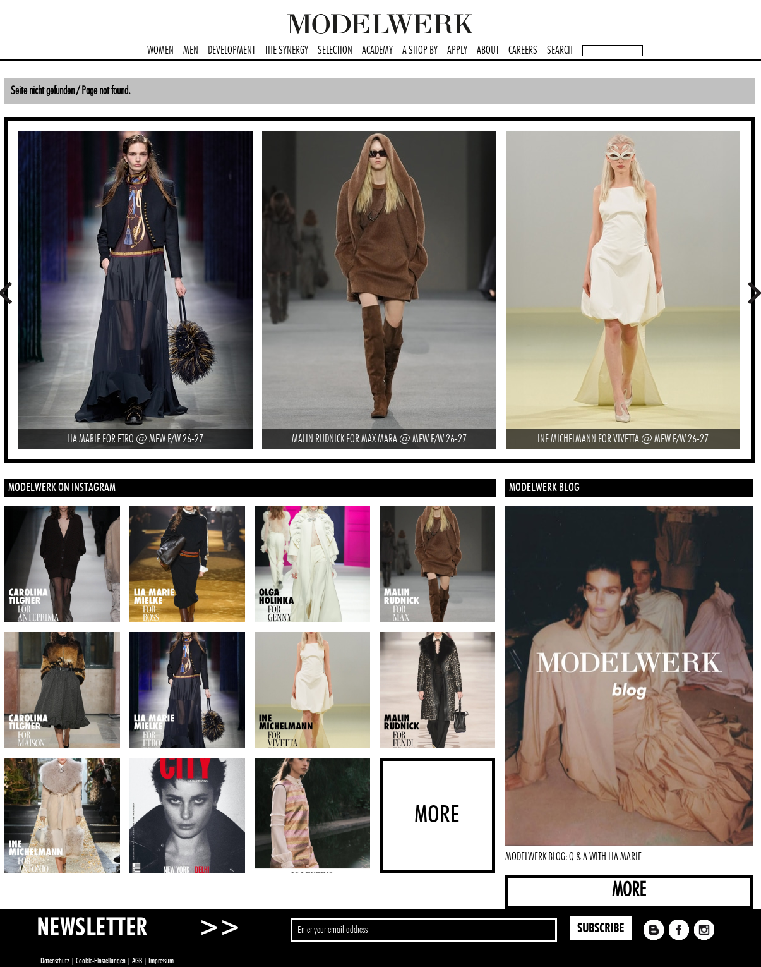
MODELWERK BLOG (544, 488)
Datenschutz (54, 960)
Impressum (161, 960)
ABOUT (488, 50)
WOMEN (160, 50)
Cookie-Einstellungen (101, 960)
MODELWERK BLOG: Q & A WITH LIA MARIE (573, 857)
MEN (190, 50)
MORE (629, 890)
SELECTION (335, 50)
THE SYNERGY (286, 50)
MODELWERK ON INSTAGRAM (62, 488)
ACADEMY (377, 50)
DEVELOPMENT (231, 50)
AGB (137, 960)
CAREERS (522, 50)
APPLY (457, 50)
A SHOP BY (420, 50)
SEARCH (560, 50)
